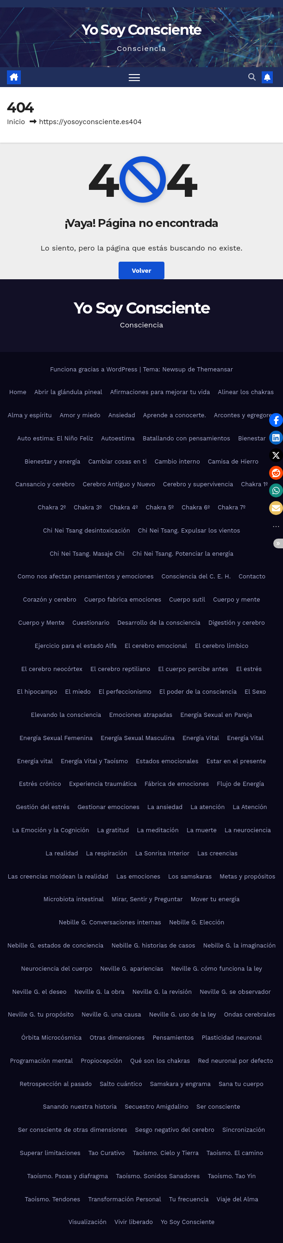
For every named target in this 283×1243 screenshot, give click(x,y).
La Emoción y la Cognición (50, 830)
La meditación (158, 830)
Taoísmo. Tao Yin (232, 1176)
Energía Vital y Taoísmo (94, 761)
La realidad (61, 853)
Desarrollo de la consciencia (158, 622)
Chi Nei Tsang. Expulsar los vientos (189, 530)
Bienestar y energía (52, 461)
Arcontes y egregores (245, 415)
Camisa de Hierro (233, 461)
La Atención (250, 807)
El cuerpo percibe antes (193, 668)
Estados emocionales (167, 761)
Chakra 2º (52, 507)
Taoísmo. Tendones (52, 1199)
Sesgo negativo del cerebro (174, 1129)
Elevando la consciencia (66, 714)
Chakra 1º (254, 484)
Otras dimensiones (117, 1037)
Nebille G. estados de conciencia (55, 945)
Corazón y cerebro (49, 599)
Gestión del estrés (42, 807)
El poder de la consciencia (198, 691)
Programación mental (41, 1060)
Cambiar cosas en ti (117, 461)
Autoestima (118, 438)
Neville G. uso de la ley (182, 1014)
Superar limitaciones (50, 1152)
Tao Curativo (106, 1152)
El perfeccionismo (125, 691)
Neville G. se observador (235, 991)
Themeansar (215, 369)
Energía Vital (200, 737)
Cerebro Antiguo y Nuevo (118, 484)
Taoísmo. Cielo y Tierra (165, 1152)
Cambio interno (177, 461)
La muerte (202, 830)
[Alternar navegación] (134, 77)
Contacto (252, 576)
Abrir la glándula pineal (68, 392)
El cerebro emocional (156, 645)
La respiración (106, 853)
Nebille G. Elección (196, 922)
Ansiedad (121, 415)
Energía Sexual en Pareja (216, 714)
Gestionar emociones (108, 807)
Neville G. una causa (111, 1014)
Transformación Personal (124, 1199)
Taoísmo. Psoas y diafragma (67, 1176)
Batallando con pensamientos (186, 438)
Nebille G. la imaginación (239, 945)
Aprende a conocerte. (174, 415)
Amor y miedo (80, 415)
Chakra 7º (231, 507)
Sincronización (243, 1129)
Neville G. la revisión (162, 991)
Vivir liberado (133, 1221)
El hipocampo (37, 691)
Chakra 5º (159, 507)
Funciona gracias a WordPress (94, 369)
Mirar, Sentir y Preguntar (147, 899)
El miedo (78, 691)
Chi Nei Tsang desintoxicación (86, 530)
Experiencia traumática (103, 783)
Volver (141, 270)
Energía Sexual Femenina (56, 737)
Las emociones (138, 876)
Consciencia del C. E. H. (196, 576)
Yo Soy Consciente (141, 29)
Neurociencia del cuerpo (56, 968)
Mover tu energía (214, 899)
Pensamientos (173, 1037)
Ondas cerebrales (249, 1014)
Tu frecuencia (189, 1199)
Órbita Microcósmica (51, 1037)
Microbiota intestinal (74, 899)
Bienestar (252, 438)
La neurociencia (248, 830)
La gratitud (113, 830)
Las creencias (217, 853)
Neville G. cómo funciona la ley (216, 968)
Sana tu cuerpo (241, 1083)
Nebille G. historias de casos (153, 945)
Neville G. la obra (100, 991)
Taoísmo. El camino (235, 1152)
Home (17, 392)
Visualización (88, 1221)
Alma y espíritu (30, 415)
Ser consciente (218, 1106)
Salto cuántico (121, 1083)
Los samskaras (190, 876)
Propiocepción (101, 1060)
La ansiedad (164, 807)
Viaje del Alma (237, 1199)
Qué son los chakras (160, 1060)
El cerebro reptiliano (120, 668)
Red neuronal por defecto (235, 1060)
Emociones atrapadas (140, 714)
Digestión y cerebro (236, 622)
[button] (252, 77)
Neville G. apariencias (131, 968)
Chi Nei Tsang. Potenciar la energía (182, 553)
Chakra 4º (123, 507)
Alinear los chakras (246, 392)
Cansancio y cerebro (45, 484)
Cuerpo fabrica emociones (122, 599)
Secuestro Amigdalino (157, 1106)
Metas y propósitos (247, 876)
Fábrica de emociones (177, 783)
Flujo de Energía (240, 783)
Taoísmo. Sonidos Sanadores (158, 1176)
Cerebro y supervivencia (198, 484)
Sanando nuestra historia (80, 1106)
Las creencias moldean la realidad (58, 876)
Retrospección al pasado (55, 1083)
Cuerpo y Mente (41, 622)
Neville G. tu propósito (41, 1014)
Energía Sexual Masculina (138, 737)
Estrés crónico (40, 783)
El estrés (249, 668)
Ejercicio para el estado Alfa (76, 645)
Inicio (16, 122)
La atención (207, 807)
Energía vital (35, 761)
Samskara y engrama (180, 1083)
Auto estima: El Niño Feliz (55, 438)
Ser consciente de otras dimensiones (72, 1129)
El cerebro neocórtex (51, 668)
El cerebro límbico (222, 645)
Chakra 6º (196, 507)
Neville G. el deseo (39, 991)
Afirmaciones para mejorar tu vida (160, 392)
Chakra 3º (88, 507)
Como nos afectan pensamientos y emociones (86, 576)
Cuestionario (90, 622)
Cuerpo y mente (236, 599)
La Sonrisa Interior (162, 853)
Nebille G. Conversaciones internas (110, 922)
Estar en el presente (236, 761)
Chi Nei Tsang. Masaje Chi (87, 553)
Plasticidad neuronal (231, 1037)
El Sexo (255, 691)
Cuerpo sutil (187, 599)
